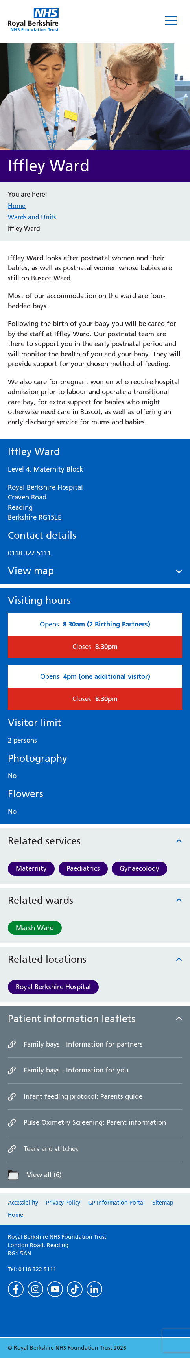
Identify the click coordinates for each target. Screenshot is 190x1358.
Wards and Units (32, 217)
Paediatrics (83, 868)
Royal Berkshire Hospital (53, 987)
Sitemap (163, 1202)
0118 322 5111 (29, 553)
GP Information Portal (116, 1202)
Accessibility (23, 1202)
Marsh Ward (35, 928)
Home (17, 206)
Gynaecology (139, 868)
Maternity (31, 868)
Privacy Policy (63, 1202)
